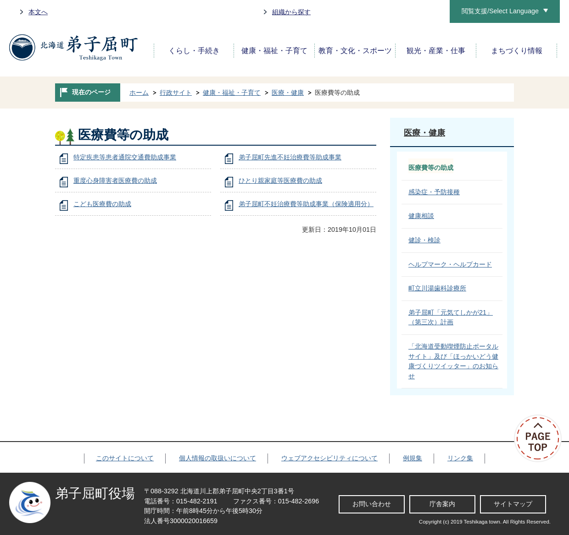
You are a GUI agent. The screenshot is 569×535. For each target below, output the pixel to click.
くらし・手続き (194, 51)
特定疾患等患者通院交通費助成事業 (124, 157)
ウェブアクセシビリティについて (329, 458)
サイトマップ (513, 504)
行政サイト (176, 92)
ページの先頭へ (541, 438)
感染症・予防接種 (434, 192)
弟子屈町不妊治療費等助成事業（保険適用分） (306, 203)
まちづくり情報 (516, 51)
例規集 (412, 458)
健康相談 (421, 215)
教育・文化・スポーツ (355, 51)
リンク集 (460, 458)
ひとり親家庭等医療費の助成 (280, 180)
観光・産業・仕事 (436, 51)
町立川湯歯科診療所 (437, 288)
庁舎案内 (442, 504)
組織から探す (291, 12)
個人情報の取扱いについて (217, 458)
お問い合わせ (371, 504)
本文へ (38, 12)
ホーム (139, 92)
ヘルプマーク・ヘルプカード (450, 264)
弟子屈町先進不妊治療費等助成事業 (290, 157)
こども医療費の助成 (102, 203)
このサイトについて (125, 458)
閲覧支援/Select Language (500, 11)
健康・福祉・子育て (274, 51)
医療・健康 (288, 92)
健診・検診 (424, 240)
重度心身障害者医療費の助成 (115, 180)
